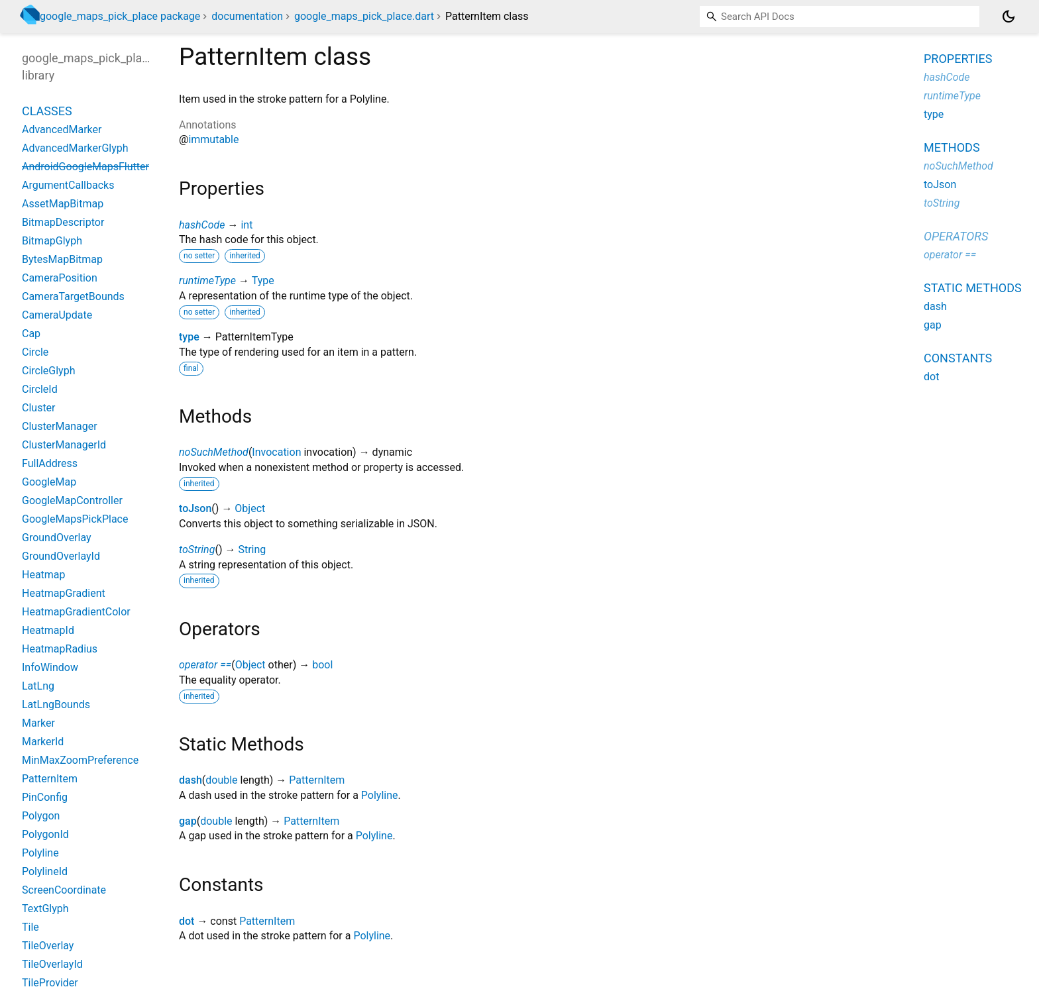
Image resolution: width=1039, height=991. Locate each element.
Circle (35, 352)
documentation (247, 16)
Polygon (41, 815)
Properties (958, 59)
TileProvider (50, 982)
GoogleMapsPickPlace (75, 519)
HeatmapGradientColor (76, 611)
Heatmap (44, 574)
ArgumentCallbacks (68, 185)
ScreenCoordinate (64, 890)
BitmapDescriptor (63, 222)
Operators (956, 236)
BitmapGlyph (52, 241)
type (189, 337)
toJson (195, 508)
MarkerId (43, 741)
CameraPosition (59, 278)
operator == (205, 664)
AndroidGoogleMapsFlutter (85, 166)
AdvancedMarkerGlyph (75, 148)
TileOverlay (48, 945)
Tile (30, 927)
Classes (47, 111)
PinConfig (45, 797)
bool (322, 664)
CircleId (40, 389)
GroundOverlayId (61, 556)
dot (186, 921)
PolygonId (45, 834)
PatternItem (317, 780)
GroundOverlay (56, 537)
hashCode (202, 225)
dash (190, 780)
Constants (958, 358)
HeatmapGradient (63, 593)
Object (250, 508)
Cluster (39, 407)
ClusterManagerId (64, 445)
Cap (31, 333)
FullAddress (50, 463)
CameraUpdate (57, 315)
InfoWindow (50, 667)
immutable (213, 139)
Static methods (973, 288)
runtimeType (207, 280)
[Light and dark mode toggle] (1008, 16)
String (252, 549)
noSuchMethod (213, 452)
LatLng (38, 686)
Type (263, 280)
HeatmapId (48, 630)
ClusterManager (59, 426)
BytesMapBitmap (62, 259)
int (246, 225)
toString (197, 549)
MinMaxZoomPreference (80, 760)
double (221, 780)
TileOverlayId (52, 964)
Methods (952, 147)
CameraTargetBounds (73, 296)
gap (188, 821)
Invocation (276, 452)
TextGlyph (45, 908)
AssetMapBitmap (62, 203)
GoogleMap (49, 482)
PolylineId (45, 871)
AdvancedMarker (61, 129)
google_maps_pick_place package (120, 16)
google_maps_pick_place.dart (364, 16)
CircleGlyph (48, 370)
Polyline (379, 795)
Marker (38, 723)
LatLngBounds (56, 704)
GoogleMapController (72, 500)
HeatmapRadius (59, 649)
